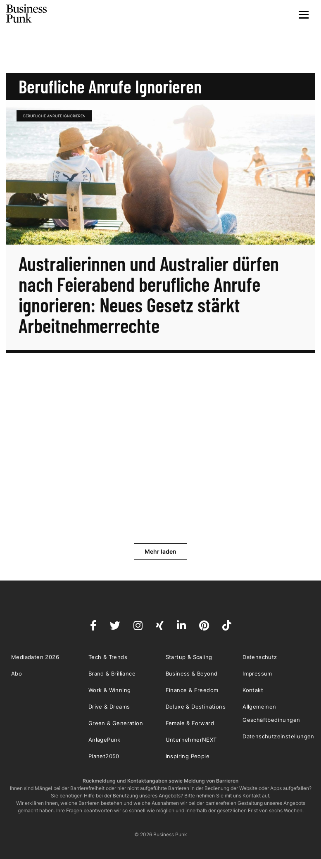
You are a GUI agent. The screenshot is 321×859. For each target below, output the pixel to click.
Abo (16, 673)
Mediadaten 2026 (35, 657)
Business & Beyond (192, 673)
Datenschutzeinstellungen (278, 736)
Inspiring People (187, 756)
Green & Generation (115, 723)
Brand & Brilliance (112, 673)
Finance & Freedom (192, 690)
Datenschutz (260, 657)
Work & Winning (109, 690)
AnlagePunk (104, 739)
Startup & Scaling (189, 657)
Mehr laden (160, 551)
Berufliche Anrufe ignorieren (54, 116)
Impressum (257, 673)
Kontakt (253, 690)
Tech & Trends (107, 657)
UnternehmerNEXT (191, 739)
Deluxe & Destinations (196, 706)
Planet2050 (103, 756)
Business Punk (27, 13)
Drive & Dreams (109, 706)
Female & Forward (190, 723)
